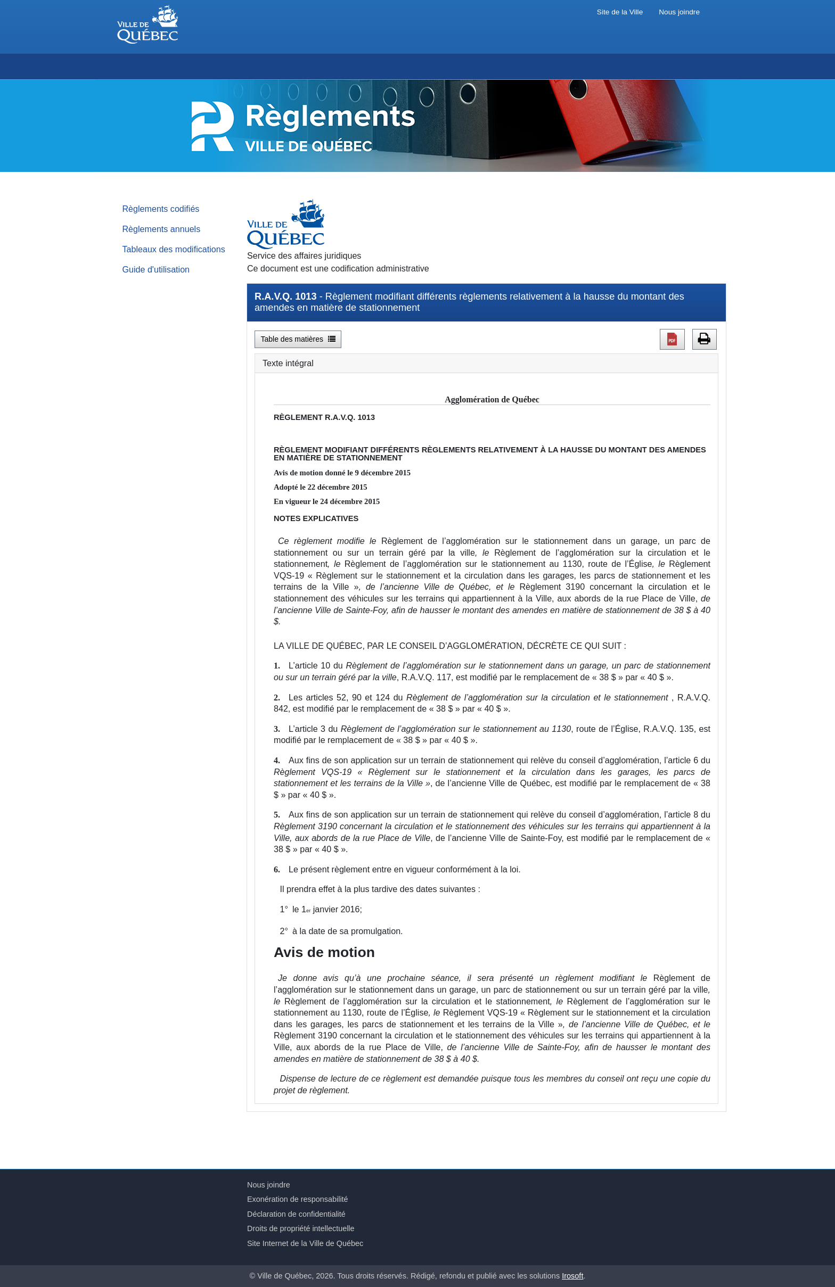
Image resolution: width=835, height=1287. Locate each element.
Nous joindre (679, 12)
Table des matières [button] (298, 339)
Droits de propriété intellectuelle (301, 1228)
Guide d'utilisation (156, 269)
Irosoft (572, 1276)
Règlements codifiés (161, 208)
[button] (672, 339)
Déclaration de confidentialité (296, 1214)
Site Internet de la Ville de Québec (305, 1243)
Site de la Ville (620, 12)
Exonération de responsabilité (297, 1199)
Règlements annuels (161, 229)
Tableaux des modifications (173, 249)
